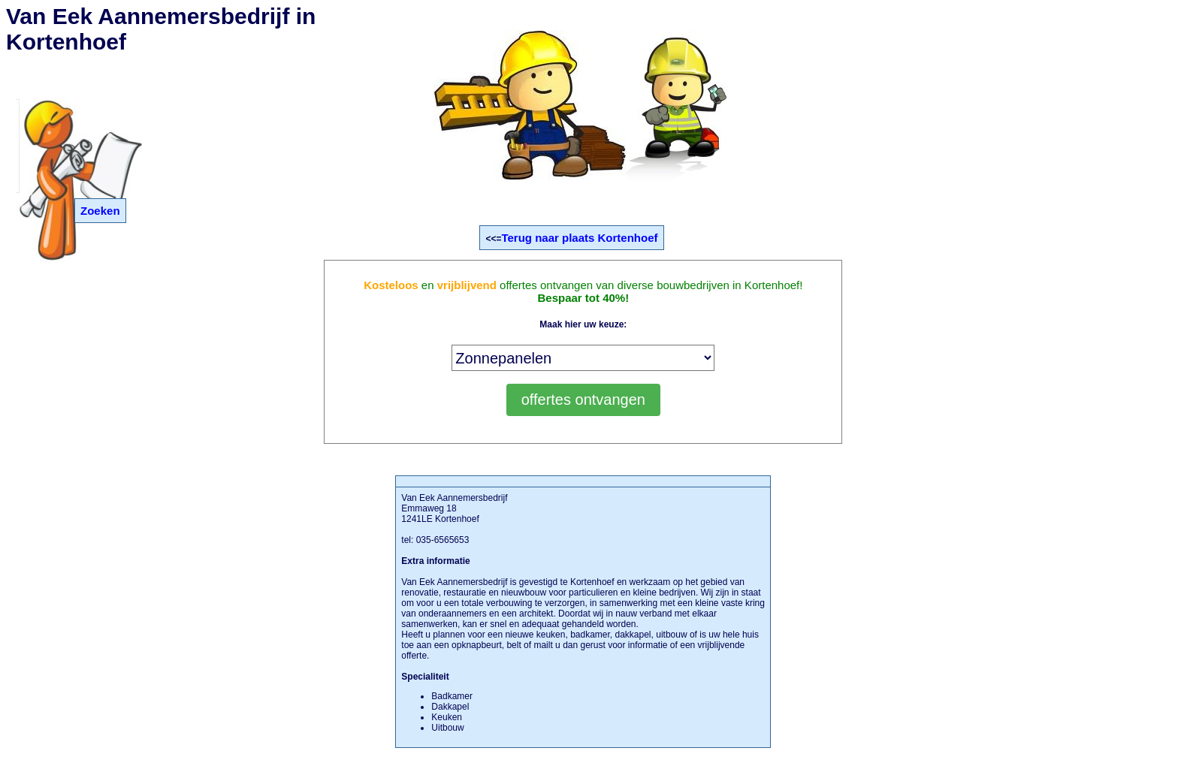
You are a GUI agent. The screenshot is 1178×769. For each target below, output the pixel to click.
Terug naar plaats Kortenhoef (579, 237)
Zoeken (100, 210)
